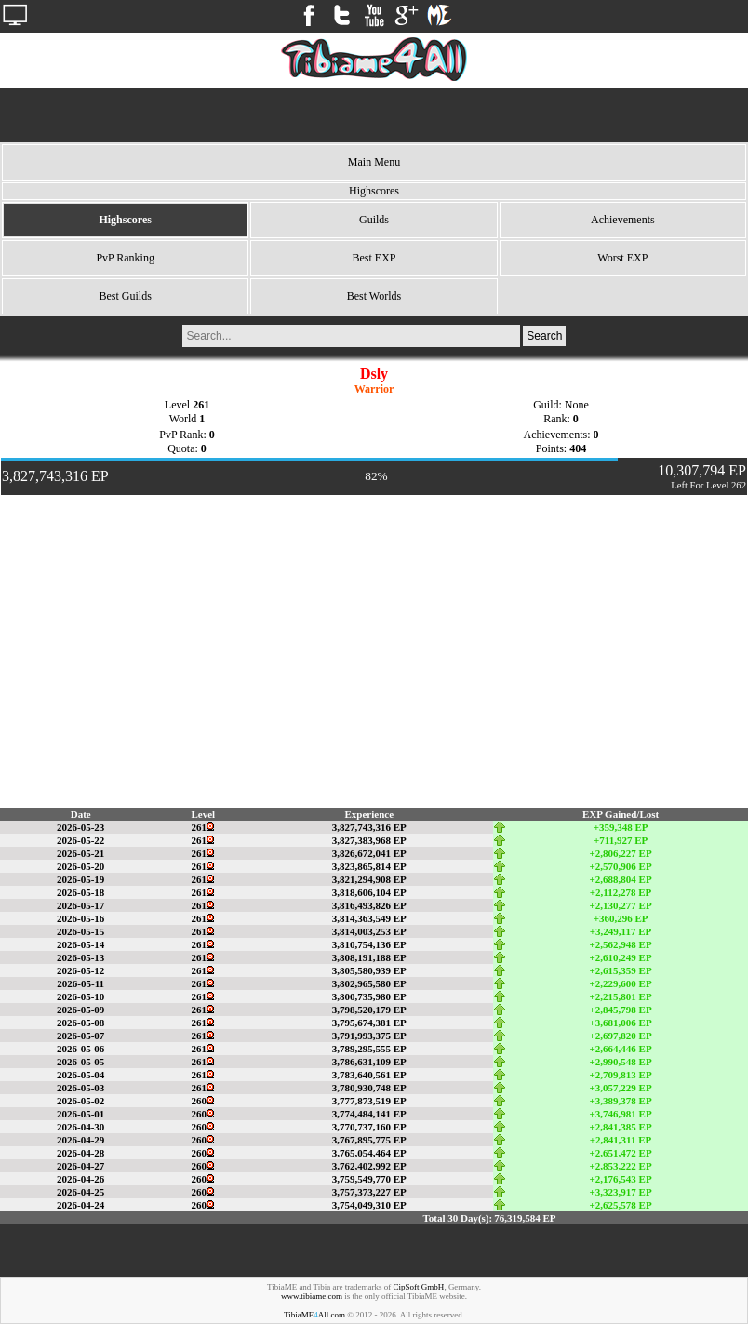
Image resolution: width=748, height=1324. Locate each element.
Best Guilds (125, 295)
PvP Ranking (125, 257)
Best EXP (373, 257)
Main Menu (374, 161)
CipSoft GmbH (419, 1286)
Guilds (374, 219)
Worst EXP (622, 257)
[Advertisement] (374, 115)
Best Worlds (374, 295)
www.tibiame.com (311, 1296)
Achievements (623, 219)
